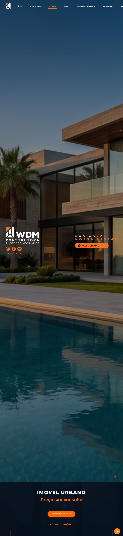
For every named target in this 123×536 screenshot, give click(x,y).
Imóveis (52, 6)
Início (19, 6)
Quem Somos (35, 6)
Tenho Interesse (61, 514)
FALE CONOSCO (89, 245)
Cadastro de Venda (86, 6)
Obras (66, 6)
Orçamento (108, 6)
